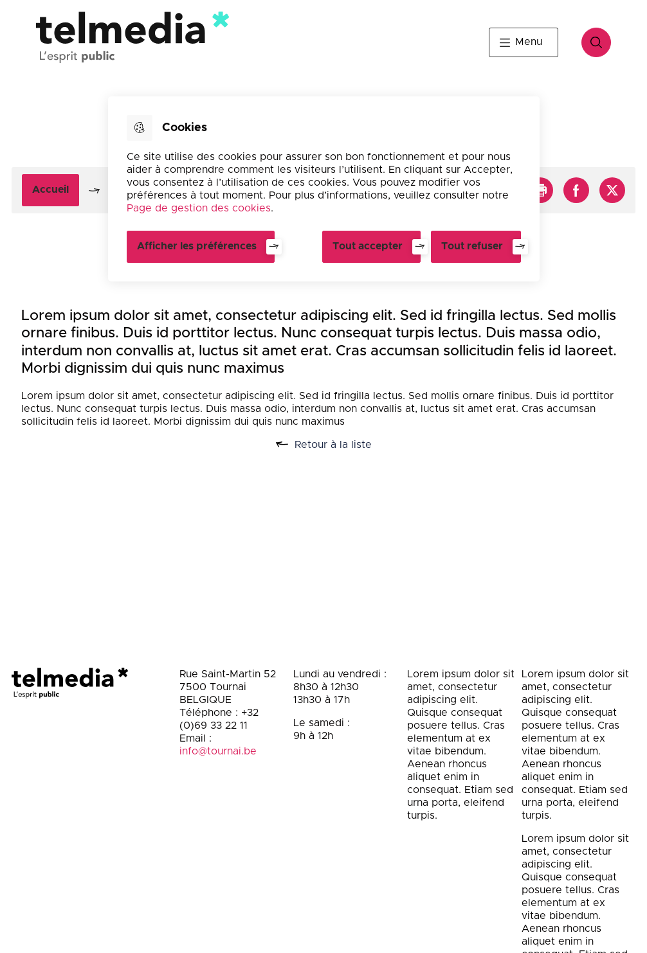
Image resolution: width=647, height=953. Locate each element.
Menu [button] (528, 42)
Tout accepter (368, 246)
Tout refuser (472, 246)
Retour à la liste (338, 444)
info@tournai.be (218, 751)
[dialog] (324, 188)
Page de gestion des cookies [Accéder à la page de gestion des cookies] (199, 208)
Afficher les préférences (197, 246)
